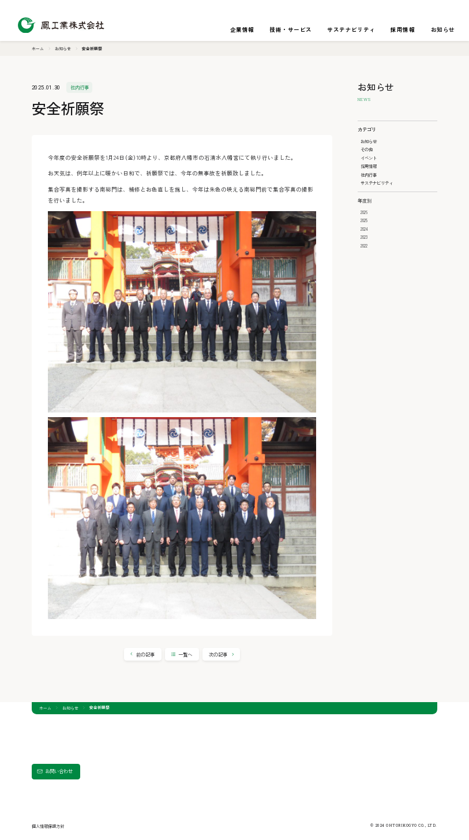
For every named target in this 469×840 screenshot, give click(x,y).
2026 (364, 212)
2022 (364, 245)
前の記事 (145, 654)
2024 (364, 229)
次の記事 (218, 654)
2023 (364, 237)
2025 (364, 220)
